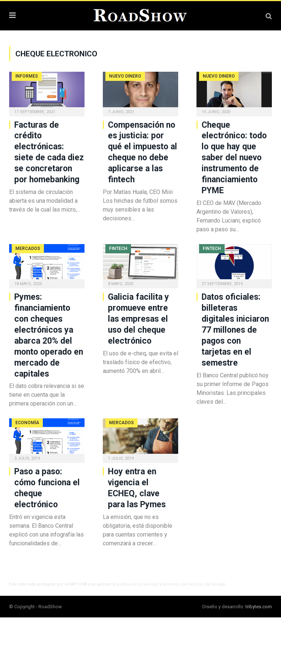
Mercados (27, 248)
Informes (26, 76)
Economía (27, 422)
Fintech (118, 248)
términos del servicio (183, 584)
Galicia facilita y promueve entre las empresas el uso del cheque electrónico (138, 319)
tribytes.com (259, 606)
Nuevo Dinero (125, 76)
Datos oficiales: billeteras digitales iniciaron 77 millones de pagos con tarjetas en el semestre (235, 329)
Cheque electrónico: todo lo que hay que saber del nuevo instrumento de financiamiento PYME (234, 157)
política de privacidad (137, 584)
